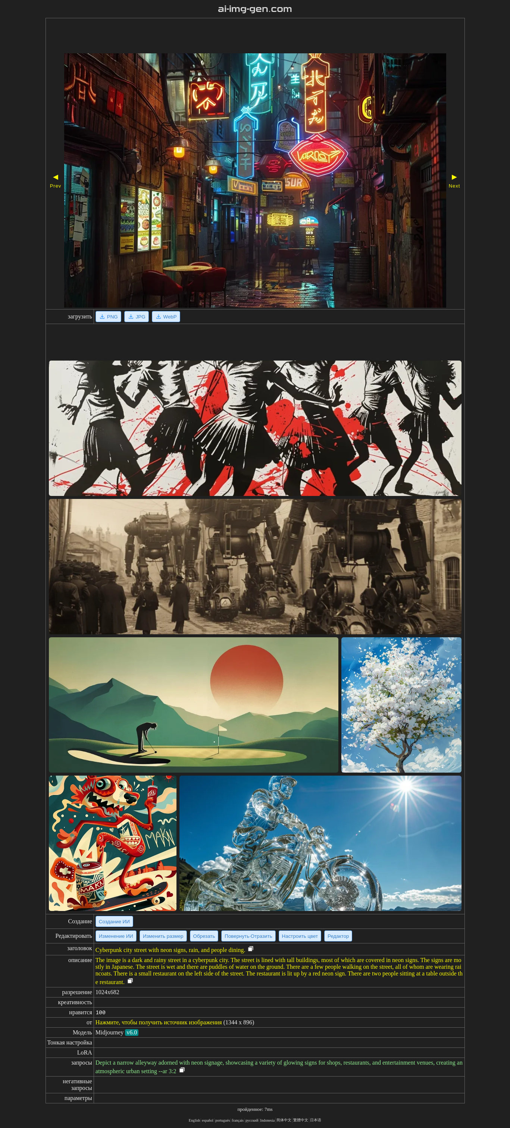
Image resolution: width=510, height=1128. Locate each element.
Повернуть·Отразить (248, 936)
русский (251, 1120)
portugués (222, 1120)
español (207, 1120)
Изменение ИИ (116, 936)
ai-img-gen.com (255, 9)
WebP (166, 316)
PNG (108, 316)
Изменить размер (163, 936)
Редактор (338, 936)
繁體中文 (300, 1120)
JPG (137, 316)
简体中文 (283, 1120)
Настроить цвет (300, 936)
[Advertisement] (233, 36)
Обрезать (204, 936)
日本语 (315, 1120)
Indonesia (267, 1120)
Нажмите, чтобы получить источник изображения (159, 1022)
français (238, 1120)
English (194, 1120)
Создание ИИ (114, 921)
